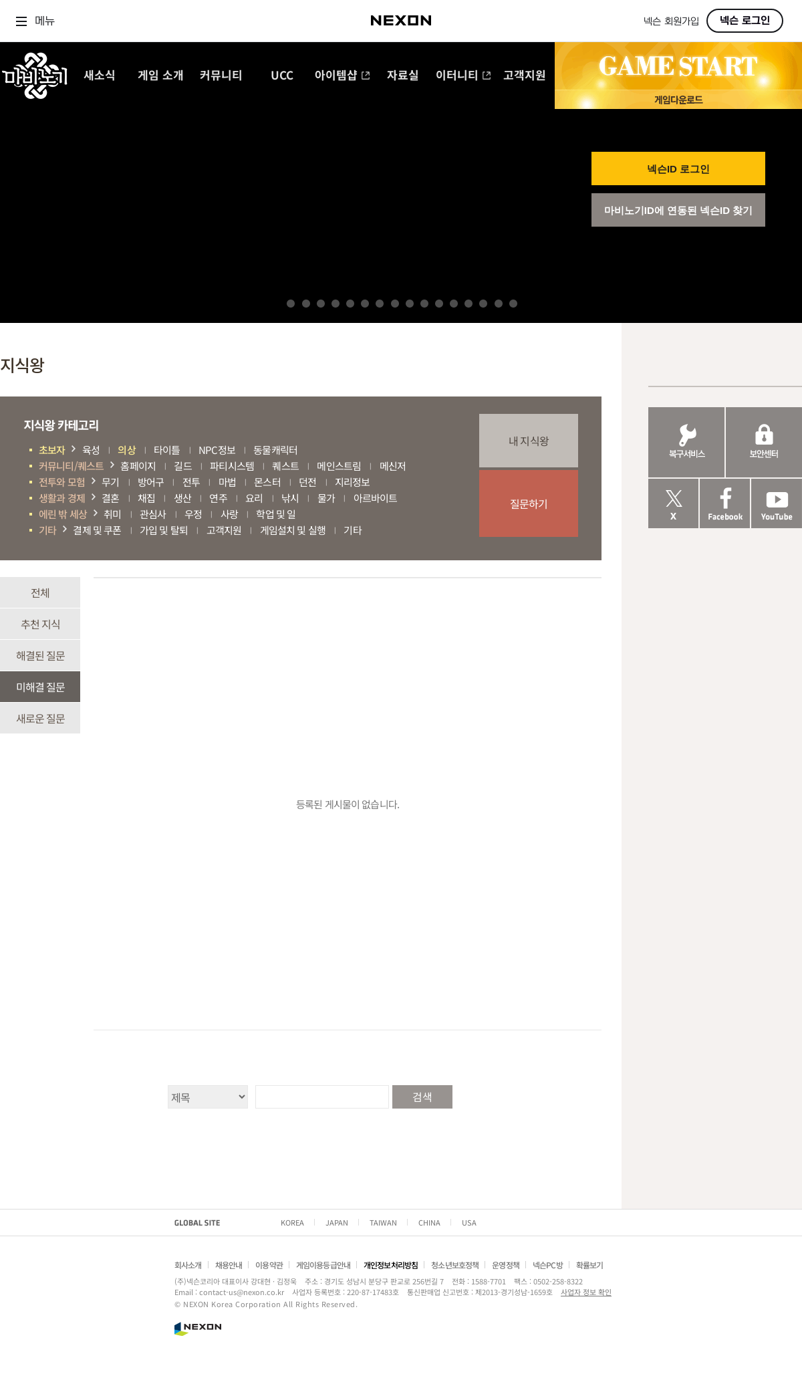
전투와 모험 (62, 482)
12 (454, 304)
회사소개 (188, 1264)
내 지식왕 (529, 441)
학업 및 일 (275, 514)
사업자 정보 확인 (586, 1291)
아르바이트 (376, 498)
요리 (254, 498)
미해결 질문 (40, 687)
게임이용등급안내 (323, 1264)
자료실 (403, 76)
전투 (191, 482)
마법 (227, 482)
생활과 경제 (62, 498)
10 (424, 304)
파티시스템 (232, 466)
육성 (91, 450)
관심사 (153, 514)
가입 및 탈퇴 (164, 530)
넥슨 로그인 (745, 21)
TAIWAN (383, 1222)
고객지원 (524, 76)
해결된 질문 (40, 655)
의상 (126, 450)
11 (439, 304)
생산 (182, 498)
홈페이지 (138, 466)
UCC (282, 76)
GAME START (678, 66)
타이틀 (167, 450)
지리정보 (352, 482)
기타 (47, 530)
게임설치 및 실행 (292, 530)
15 (499, 304)
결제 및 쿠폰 (97, 530)
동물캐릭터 (275, 450)
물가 (326, 498)
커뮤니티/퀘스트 (71, 466)
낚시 (290, 498)
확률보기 (590, 1264)
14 (483, 304)
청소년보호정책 (455, 1264)
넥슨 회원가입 (671, 21)
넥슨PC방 (548, 1264)
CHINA (429, 1222)
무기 (110, 482)
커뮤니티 (221, 76)
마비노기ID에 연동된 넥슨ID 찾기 (678, 210)
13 (468, 304)
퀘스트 (285, 466)
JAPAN (336, 1222)
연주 (218, 498)
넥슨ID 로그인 (678, 169)
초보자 (52, 450)
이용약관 (269, 1264)
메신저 (393, 466)
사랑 (229, 514)
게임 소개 (161, 76)
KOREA (292, 1222)
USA (469, 1222)
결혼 (110, 498)
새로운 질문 (40, 718)
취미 (112, 514)
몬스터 (267, 482)
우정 (193, 514)
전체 (40, 592)
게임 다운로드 (678, 99)
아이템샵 (342, 76)
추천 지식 (40, 624)
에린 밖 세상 (63, 514)
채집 (146, 498)
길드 (182, 466)
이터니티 (463, 76)
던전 (307, 482)
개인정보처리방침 (391, 1264)
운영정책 (505, 1264)
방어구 (151, 482)
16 (513, 304)
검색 (421, 1097)
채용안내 (229, 1264)
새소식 (100, 76)
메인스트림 (339, 466)
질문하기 (529, 503)
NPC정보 (216, 450)
